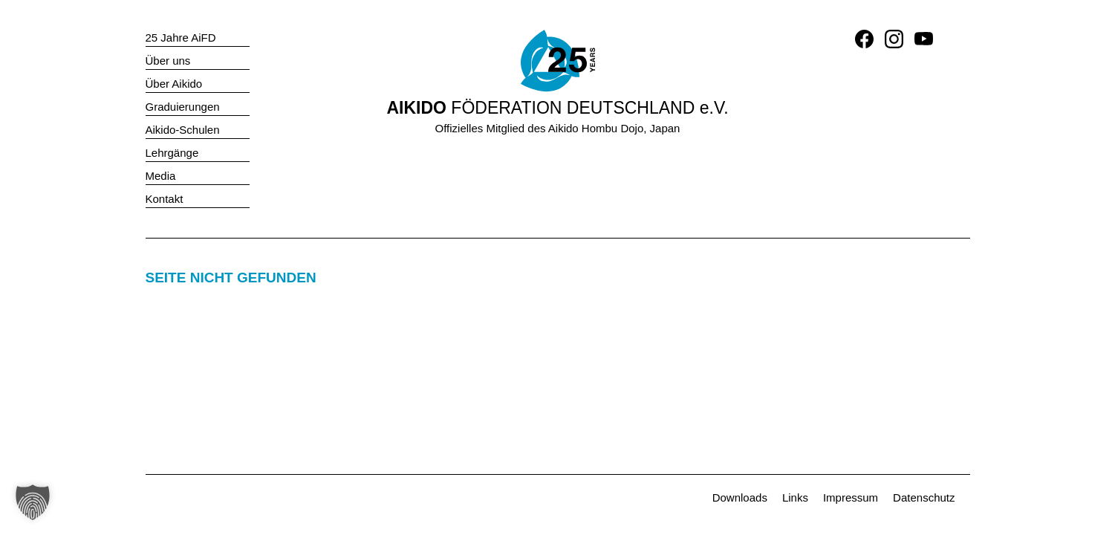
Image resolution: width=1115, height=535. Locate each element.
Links (795, 497)
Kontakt (164, 198)
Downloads (739, 497)
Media (161, 175)
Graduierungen (183, 106)
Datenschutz (924, 497)
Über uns (168, 60)
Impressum (850, 497)
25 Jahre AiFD (181, 37)
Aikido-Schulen (183, 129)
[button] (32, 502)
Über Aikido (174, 83)
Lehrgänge (172, 152)
